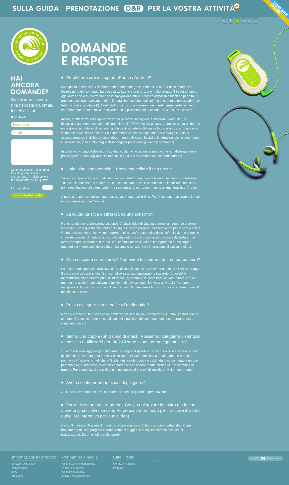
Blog (14, 471)
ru (255, 20)
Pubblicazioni (19, 467)
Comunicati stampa (73, 471)
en (224, 20)
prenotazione (92, 8)
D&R (133, 8)
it (237, 20)
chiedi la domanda (28, 195)
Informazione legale (123, 463)
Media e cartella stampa (76, 475)
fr (231, 20)
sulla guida (35, 8)
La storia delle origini (24, 463)
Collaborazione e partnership (161, 425)
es (243, 20)
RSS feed (17, 475)
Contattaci (118, 467)
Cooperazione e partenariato (78, 463)
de (249, 20)
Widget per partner (73, 467)
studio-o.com (273, 458)
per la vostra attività (193, 8)
